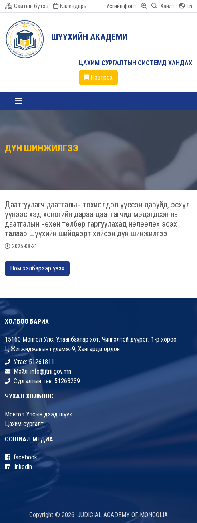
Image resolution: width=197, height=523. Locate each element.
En (185, 6)
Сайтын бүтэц (27, 6)
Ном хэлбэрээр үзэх (37, 268)
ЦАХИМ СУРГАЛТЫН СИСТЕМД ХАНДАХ (135, 63)
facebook (21, 457)
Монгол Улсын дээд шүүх (38, 414)
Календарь (69, 6)
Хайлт (163, 6)
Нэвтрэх (98, 77)
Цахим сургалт (24, 424)
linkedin (18, 467)
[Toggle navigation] (18, 101)
